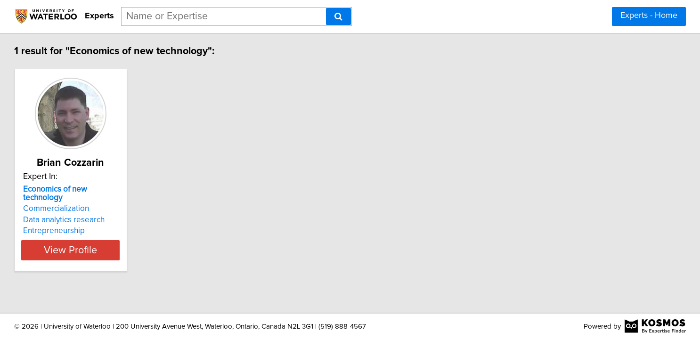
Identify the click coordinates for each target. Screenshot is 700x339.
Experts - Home (648, 15)
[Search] (338, 16)
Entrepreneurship (107, 222)
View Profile (136, 241)
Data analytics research (117, 211)
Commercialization (109, 200)
